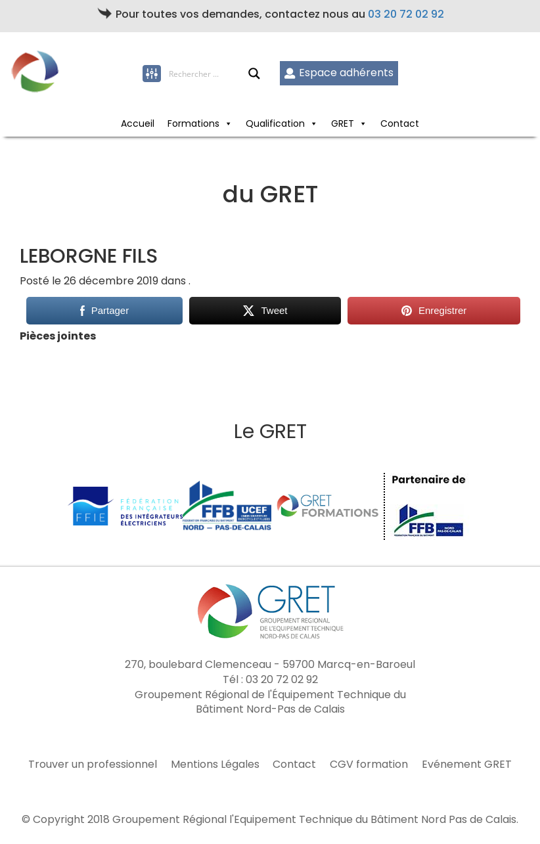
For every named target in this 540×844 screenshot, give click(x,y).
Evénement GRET (467, 764)
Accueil (137, 123)
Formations (200, 123)
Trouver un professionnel (92, 764)
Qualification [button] (282, 123)
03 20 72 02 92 (406, 14)
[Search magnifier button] (254, 73)
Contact (399, 123)
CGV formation (369, 764)
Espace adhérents (338, 72)
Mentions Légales (215, 764)
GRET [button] (349, 123)
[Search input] (208, 73)
